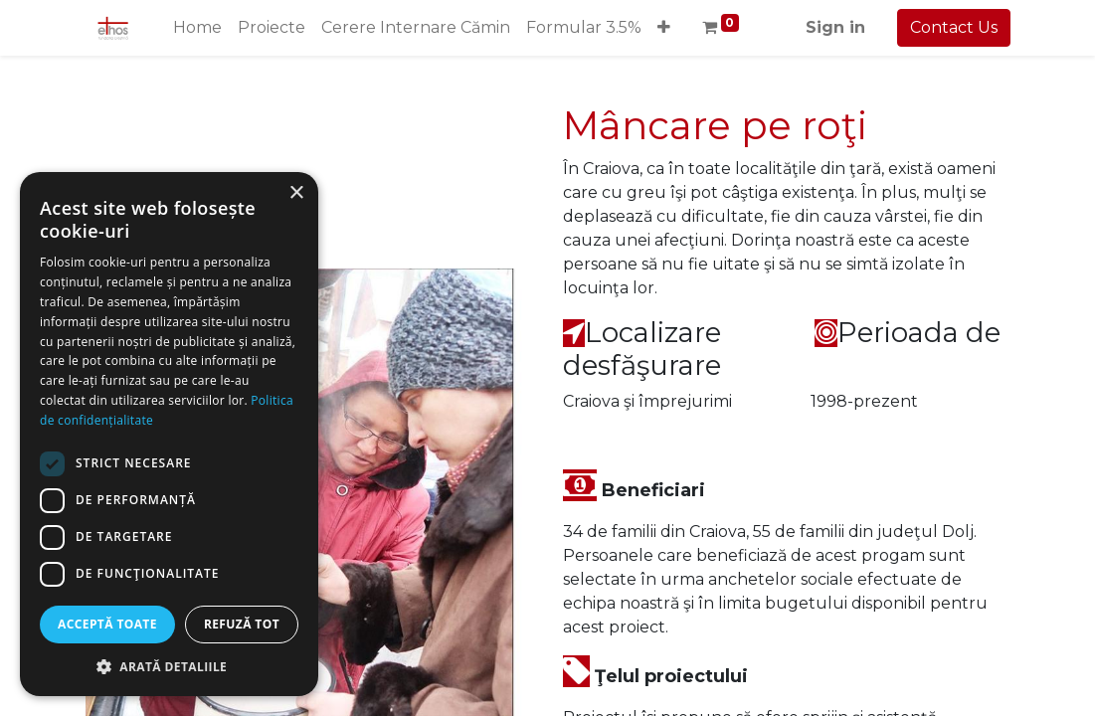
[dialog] (169, 434)
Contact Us (954, 27)
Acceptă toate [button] (107, 624)
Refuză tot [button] (241, 624)
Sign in (835, 27)
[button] (663, 28)
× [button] (295, 193)
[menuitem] (197, 28)
